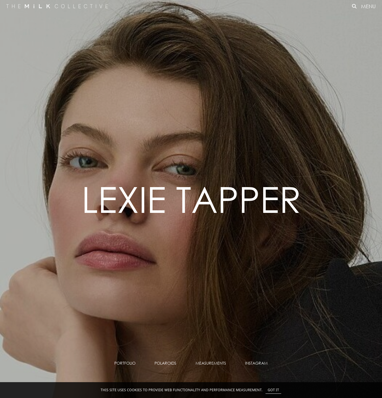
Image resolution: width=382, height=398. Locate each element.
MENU (368, 6)
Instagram (256, 363)
